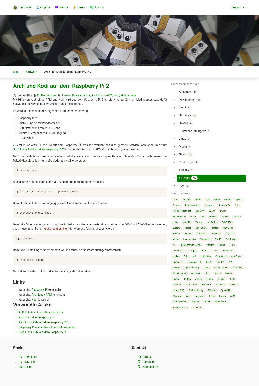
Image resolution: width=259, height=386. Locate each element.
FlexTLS (213, 216)
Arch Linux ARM (42, 294)
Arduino (224, 216)
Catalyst (222, 279)
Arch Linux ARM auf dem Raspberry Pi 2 (39, 149)
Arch (208, 273)
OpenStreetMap (192, 267)
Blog (16, 71)
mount (218, 273)
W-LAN (212, 211)
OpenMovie (220, 256)
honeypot (208, 205)
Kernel (227, 199)
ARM (109, 95)
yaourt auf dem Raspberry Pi (36, 317)
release (198, 279)
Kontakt (144, 356)
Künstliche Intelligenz (195, 131)
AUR (208, 199)
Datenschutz (147, 366)
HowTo (66, 95)
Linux (185, 139)
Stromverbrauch (180, 307)
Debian (222, 296)
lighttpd (214, 228)
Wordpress (205, 239)
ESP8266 (216, 233)
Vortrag (198, 222)
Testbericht (236, 267)
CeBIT (207, 267)
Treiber (197, 199)
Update (208, 262)
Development (190, 100)
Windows (177, 296)
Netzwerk (220, 284)
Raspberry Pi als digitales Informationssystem (47, 327)
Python (187, 279)
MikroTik (187, 222)
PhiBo (41, 95)
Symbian (210, 245)
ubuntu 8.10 (178, 290)
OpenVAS (200, 211)
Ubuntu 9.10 (227, 250)
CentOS (220, 262)
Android (237, 216)
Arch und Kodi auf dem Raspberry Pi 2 (61, 86)
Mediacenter (128, 95)
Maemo (229, 273)
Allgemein (188, 92)
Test (203, 216)
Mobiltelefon (220, 301)
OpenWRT (225, 290)
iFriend (207, 301)
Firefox (210, 279)
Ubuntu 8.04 (191, 284)
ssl (194, 256)
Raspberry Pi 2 (81, 95)
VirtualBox (206, 284)
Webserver (196, 273)
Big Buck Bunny (196, 290)
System (176, 228)
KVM (215, 250)
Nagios (187, 228)
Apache (195, 301)
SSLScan (212, 290)
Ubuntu (176, 279)
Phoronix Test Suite (182, 211)
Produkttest (189, 162)
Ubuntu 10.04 (224, 205)
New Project (236, 256)
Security (186, 170)
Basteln (176, 233)
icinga (175, 239)
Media (185, 147)
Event (185, 108)
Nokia (193, 216)
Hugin (232, 245)
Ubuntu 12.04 (220, 267)
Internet (176, 267)
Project (193, 250)
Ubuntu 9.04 (178, 262)
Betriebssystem (192, 205)
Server (212, 296)
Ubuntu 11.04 (189, 239)
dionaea (188, 233)
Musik (223, 211)
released (177, 284)
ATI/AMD (229, 233)
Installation (205, 256)
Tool (184, 186)
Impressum (146, 361)
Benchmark (201, 228)
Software (31, 71)
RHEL (233, 279)
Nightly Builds (179, 216)
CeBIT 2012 (202, 233)
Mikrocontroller (180, 301)
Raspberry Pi (40, 289)
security (186, 199)
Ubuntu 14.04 (179, 250)
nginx (175, 222)
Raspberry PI (195, 262)
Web (188, 296)
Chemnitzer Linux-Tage (191, 245)
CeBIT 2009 (227, 222)
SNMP (218, 239)
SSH (237, 205)
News (186, 154)
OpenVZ (238, 199)
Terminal (233, 284)
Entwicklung (231, 239)
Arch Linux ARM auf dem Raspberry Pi (42, 332)
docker (176, 256)
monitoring (212, 222)
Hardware (188, 116)
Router (222, 245)
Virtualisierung (180, 273)
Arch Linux (98, 95)
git (174, 245)
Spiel (186, 256)
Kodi (116, 95)
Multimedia (228, 228)
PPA (230, 262)
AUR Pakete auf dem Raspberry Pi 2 (41, 312)
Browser (176, 205)
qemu (217, 199)
